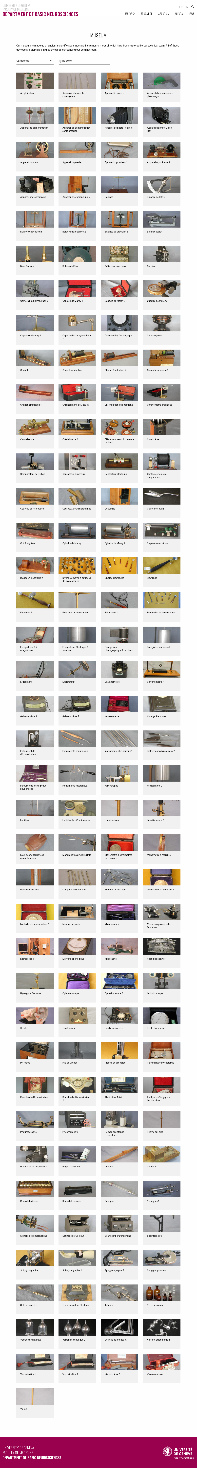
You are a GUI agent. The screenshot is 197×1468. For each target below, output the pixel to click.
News (192, 14)
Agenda (179, 14)
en (186, 7)
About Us (163, 14)
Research (130, 14)
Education (147, 14)
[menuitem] (127, 14)
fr (180, 7)
